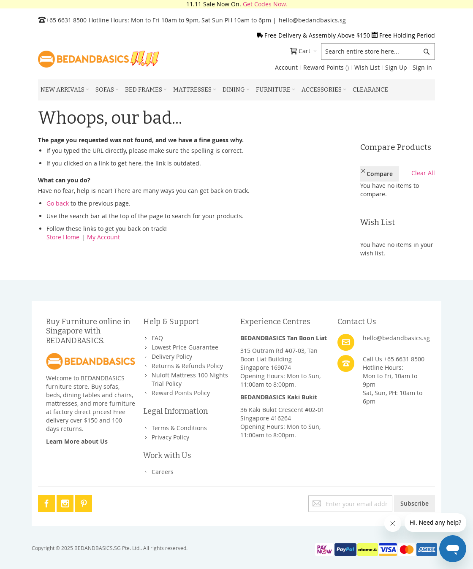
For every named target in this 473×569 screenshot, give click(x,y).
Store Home (62, 237)
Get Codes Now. (265, 4)
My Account (103, 237)
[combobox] (378, 51)
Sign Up (396, 67)
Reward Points (326, 67)
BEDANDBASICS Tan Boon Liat (283, 338)
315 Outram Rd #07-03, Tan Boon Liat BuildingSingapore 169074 (279, 359)
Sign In (422, 67)
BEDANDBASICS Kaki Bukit (278, 397)
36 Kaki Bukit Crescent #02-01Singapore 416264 (282, 414)
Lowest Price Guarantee (185, 347)
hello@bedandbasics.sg (312, 20)
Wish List (367, 67)
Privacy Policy (170, 437)
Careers (163, 472)
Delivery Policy (172, 356)
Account (286, 67)
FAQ (157, 338)
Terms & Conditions (179, 428)
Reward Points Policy (181, 393)
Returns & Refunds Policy (187, 366)
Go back (57, 203)
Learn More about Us (77, 441)
